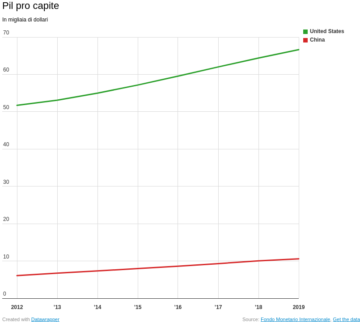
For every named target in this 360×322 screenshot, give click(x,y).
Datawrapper (45, 319)
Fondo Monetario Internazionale (295, 319)
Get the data (346, 319)
